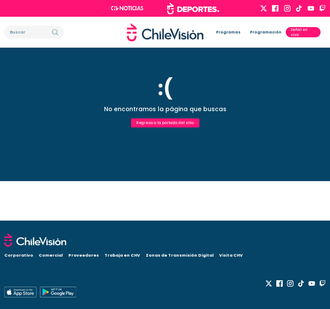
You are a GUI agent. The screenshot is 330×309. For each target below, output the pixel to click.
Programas (228, 32)
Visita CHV (231, 255)
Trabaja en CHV (122, 255)
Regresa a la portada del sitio (165, 122)
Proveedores (83, 255)
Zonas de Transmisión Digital (180, 255)
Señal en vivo (299, 32)
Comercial (51, 255)
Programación (265, 32)
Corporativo (18, 255)
